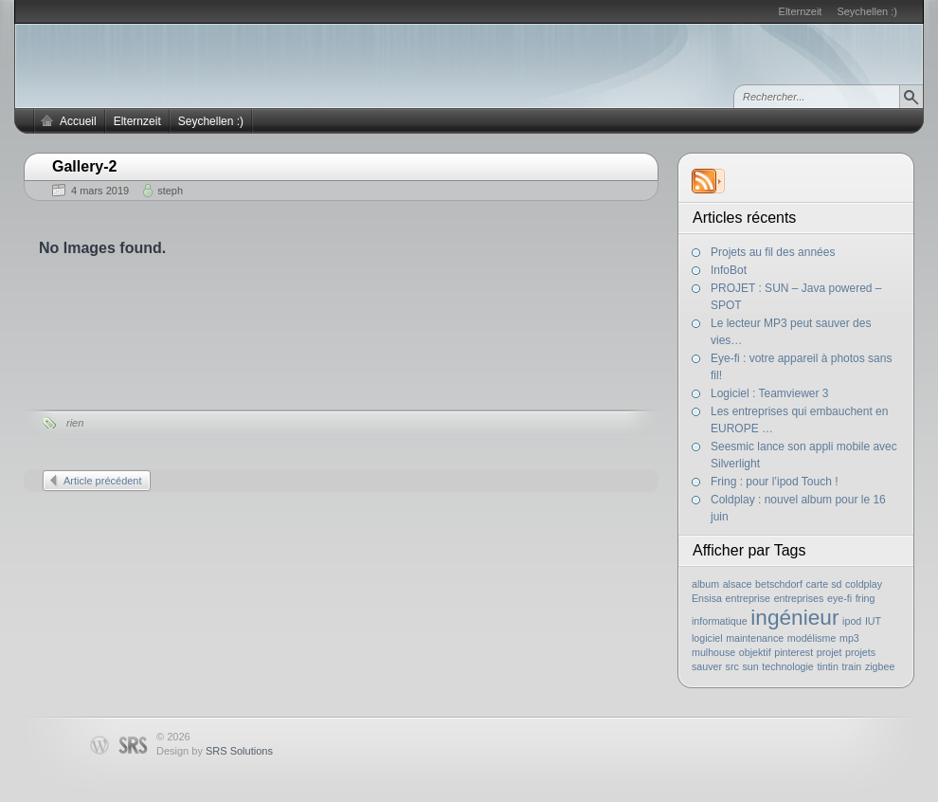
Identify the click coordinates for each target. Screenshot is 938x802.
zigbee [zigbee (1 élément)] (879, 666)
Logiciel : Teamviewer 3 (770, 393)
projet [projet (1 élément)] (829, 652)
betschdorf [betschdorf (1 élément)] (779, 584)
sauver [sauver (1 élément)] (707, 666)
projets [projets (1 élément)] (860, 652)
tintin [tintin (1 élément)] (828, 666)
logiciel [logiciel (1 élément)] (707, 638)
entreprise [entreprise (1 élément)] (748, 598)
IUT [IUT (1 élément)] (873, 621)
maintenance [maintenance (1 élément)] (755, 638)
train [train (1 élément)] (852, 666)
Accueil (78, 121)
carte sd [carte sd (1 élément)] (823, 584)
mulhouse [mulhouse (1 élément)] (713, 652)
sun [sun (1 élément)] (750, 666)
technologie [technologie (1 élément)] (788, 666)
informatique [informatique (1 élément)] (720, 621)
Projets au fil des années (773, 252)
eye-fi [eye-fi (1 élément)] (839, 598)
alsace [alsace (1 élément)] (737, 584)
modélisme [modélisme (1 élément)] (812, 638)
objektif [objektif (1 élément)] (755, 652)
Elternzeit (800, 11)
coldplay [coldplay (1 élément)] (863, 584)
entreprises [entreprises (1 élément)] (799, 598)
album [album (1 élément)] (705, 584)
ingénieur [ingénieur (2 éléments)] (794, 617)
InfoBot (729, 270)
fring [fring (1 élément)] (865, 598)
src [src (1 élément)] (732, 666)
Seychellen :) (867, 11)
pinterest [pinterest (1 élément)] (793, 652)
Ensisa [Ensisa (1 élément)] (707, 598)
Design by (214, 750)
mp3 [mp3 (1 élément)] (849, 638)
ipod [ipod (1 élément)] (851, 621)
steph (170, 190)
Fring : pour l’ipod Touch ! (775, 481)
